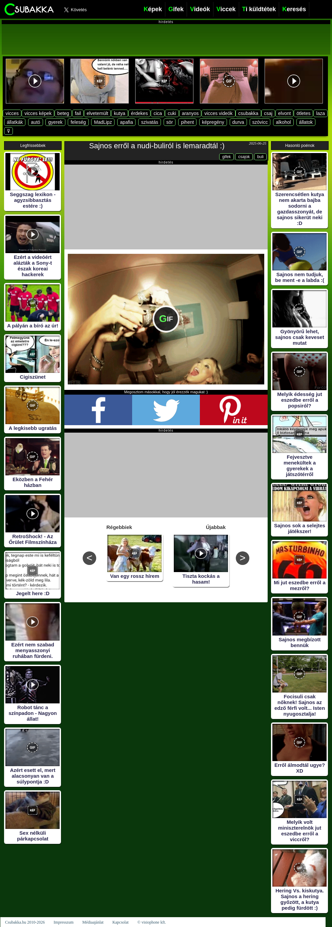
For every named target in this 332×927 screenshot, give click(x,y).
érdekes (139, 113)
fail (78, 113)
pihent (187, 122)
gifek (226, 156)
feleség (78, 122)
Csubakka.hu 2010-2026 (25, 922)
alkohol (283, 122)
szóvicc (260, 122)
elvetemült (97, 113)
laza (320, 113)
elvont (284, 113)
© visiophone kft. (152, 922)
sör (169, 122)
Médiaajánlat (93, 922)
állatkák (15, 122)
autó (35, 122)
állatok (306, 122)
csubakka (248, 113)
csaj (268, 113)
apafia (126, 122)
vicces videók (218, 113)
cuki (172, 113)
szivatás (149, 122)
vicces (12, 113)
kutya (119, 113)
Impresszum (64, 922)
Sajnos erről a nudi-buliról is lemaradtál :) (157, 145)
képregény (213, 122)
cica (157, 113)
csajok (244, 156)
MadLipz (103, 122)
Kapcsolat (120, 922)
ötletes (303, 113)
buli (260, 156)
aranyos (190, 113)
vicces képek (37, 113)
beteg (63, 113)
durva (238, 122)
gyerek (55, 122)
